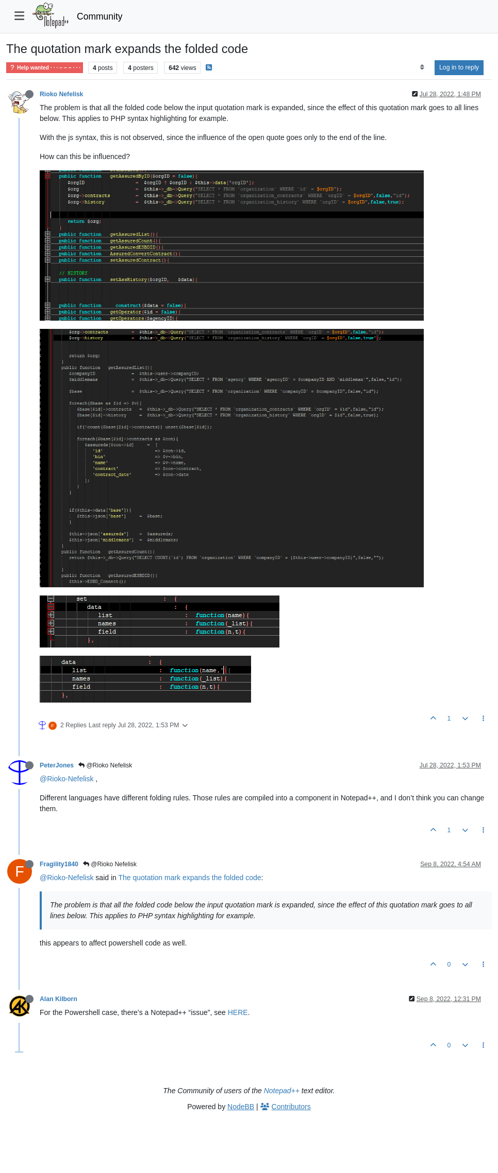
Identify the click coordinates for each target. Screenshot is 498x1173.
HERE (238, 1012)
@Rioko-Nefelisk (66, 779)
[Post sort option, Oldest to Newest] (421, 67)
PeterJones (57, 765)
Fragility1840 (59, 864)
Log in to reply (459, 67)
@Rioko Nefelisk (105, 765)
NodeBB (240, 1106)
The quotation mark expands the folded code (189, 877)
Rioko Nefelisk (61, 94)
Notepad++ (282, 1091)
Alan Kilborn (58, 999)
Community (100, 16)
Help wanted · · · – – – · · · (44, 67)
